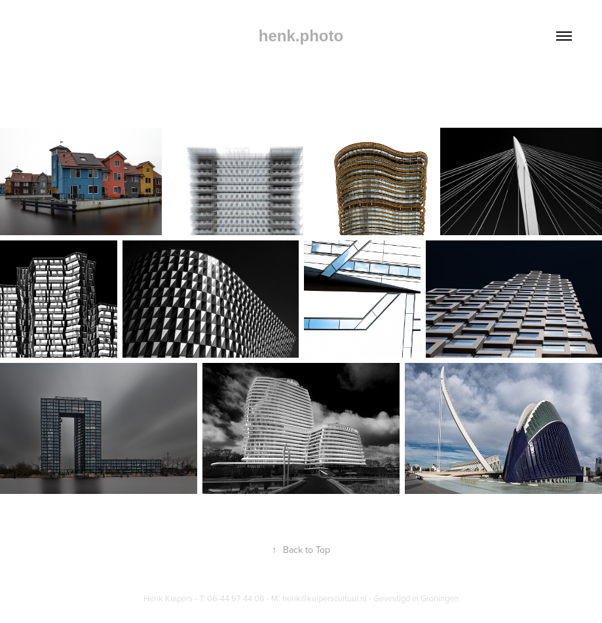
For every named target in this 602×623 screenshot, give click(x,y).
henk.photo (301, 36)
